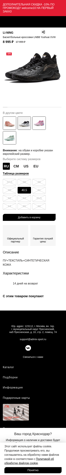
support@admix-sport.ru (33, 339)
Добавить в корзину (29, 217)
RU (6, 166)
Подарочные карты (16, 397)
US (26, 166)
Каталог (8, 367)
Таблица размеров (16, 173)
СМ (16, 166)
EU (35, 166)
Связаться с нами (33, 357)
